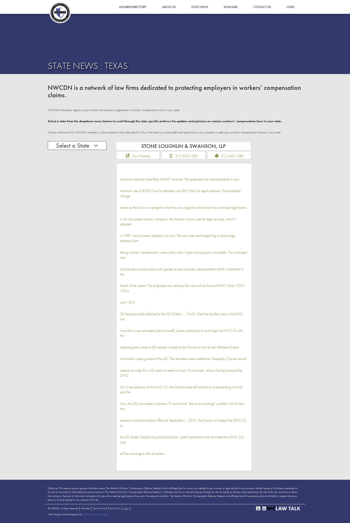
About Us (169, 7)
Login (126, 508)
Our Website (141, 156)
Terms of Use (99, 508)
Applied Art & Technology (95, 514)
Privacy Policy (114, 508)
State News (199, 7)
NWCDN (60, 12)
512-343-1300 (186, 156)
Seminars (231, 7)
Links (290, 7)
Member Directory (132, 7)
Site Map (85, 508)
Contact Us (262, 7)
